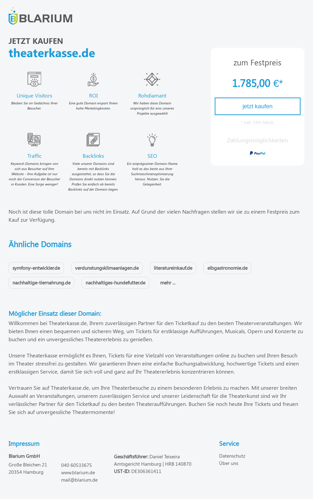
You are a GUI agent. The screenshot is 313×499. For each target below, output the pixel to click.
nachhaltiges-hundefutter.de (115, 282)
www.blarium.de (78, 472)
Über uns (228, 463)
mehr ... (167, 282)
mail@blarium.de (79, 479)
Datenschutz (232, 455)
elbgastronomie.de (227, 267)
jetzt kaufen (258, 106)
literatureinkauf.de (173, 267)
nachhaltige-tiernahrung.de (41, 282)
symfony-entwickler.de (36, 267)
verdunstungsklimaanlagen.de (107, 267)
